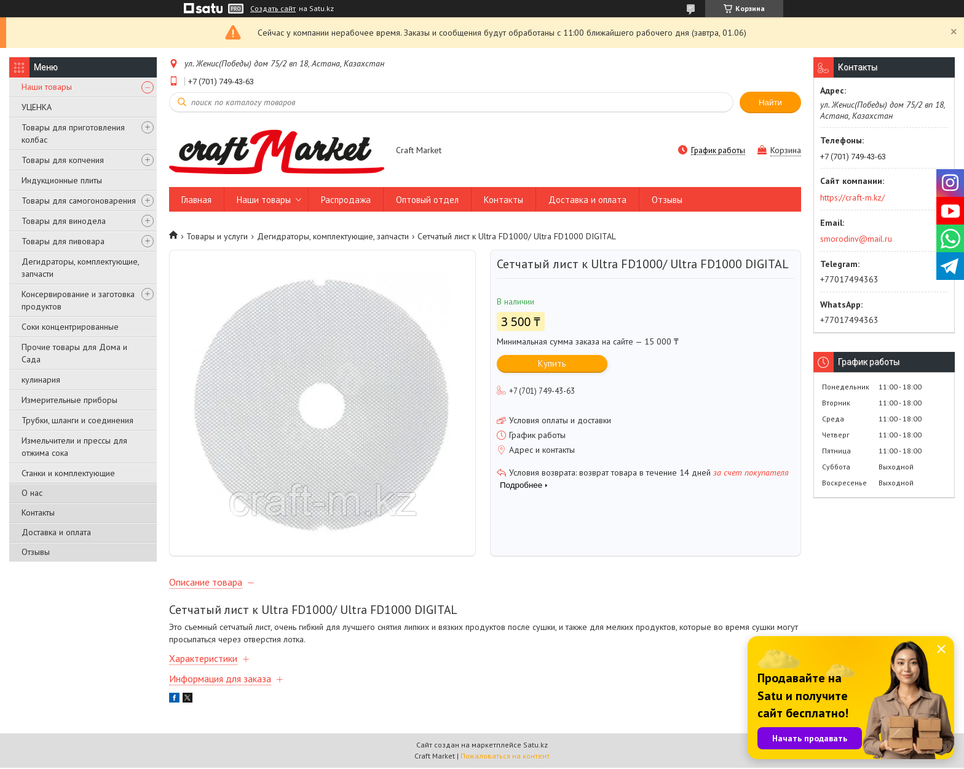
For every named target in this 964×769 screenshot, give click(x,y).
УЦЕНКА (37, 107)
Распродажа (346, 199)
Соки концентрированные (70, 326)
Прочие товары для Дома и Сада (74, 353)
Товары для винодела (64, 220)
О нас (32, 492)
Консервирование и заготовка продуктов (78, 300)
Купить (552, 363)
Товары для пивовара (63, 241)
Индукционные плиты (62, 180)
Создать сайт (273, 8)
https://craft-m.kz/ (852, 197)
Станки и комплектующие (68, 473)
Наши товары (47, 86)
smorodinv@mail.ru (856, 238)
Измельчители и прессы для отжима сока (74, 446)
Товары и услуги (217, 236)
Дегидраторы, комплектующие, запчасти (80, 267)
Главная (196, 199)
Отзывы (36, 551)
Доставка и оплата (56, 532)
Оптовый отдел (427, 199)
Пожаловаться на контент (505, 757)
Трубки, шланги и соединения (77, 420)
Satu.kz (535, 746)
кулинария (41, 379)
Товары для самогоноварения (79, 200)
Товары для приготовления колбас (73, 133)
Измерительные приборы (69, 399)
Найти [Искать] (770, 102)
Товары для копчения (63, 159)
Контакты (38, 512)
